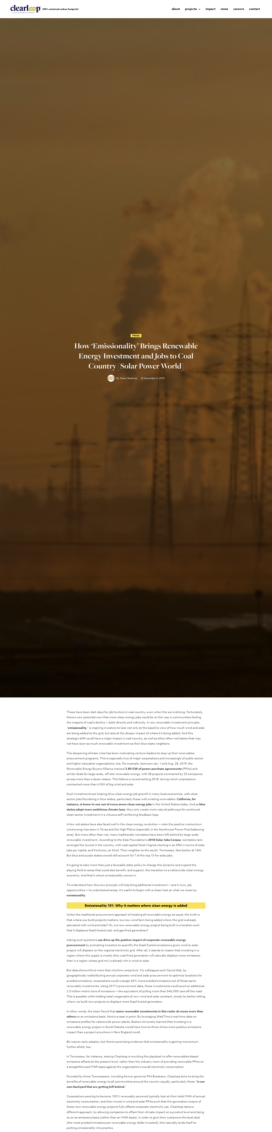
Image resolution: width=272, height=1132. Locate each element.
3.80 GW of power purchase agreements (153, 767)
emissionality (77, 726)
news (226, 8)
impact (213, 8)
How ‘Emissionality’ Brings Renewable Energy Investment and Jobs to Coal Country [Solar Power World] (136, 355)
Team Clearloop (128, 377)
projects (193, 8)
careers (240, 8)
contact (256, 8)
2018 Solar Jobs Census (164, 839)
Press (136, 334)
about (178, 8)
